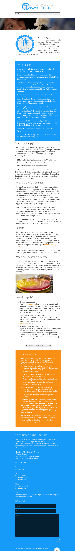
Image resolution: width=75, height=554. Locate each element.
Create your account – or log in (38, 345)
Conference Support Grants (27, 456)
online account (30, 304)
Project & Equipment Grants (27, 452)
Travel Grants (21, 454)
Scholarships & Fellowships (27, 458)
